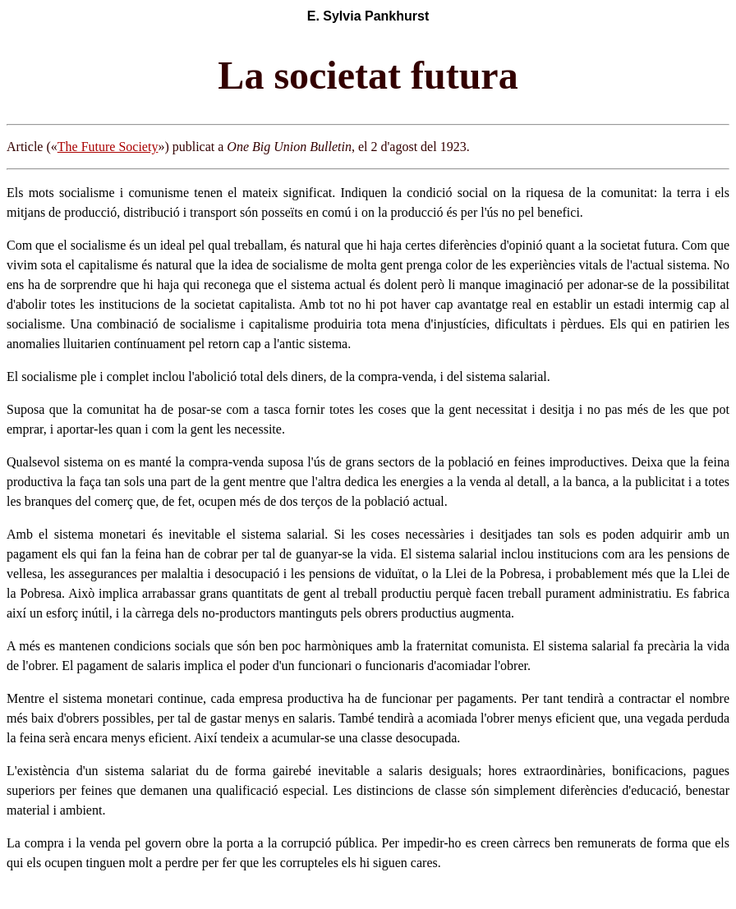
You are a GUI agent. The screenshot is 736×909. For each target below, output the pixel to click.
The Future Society (108, 147)
